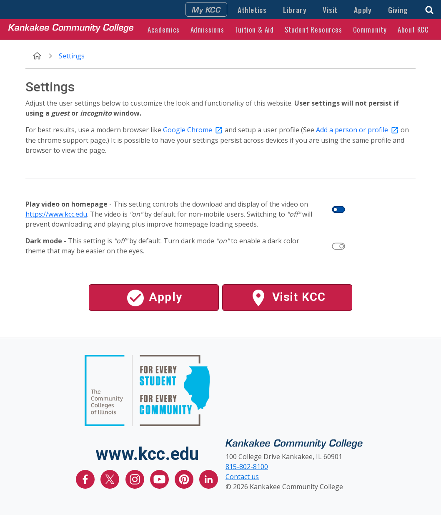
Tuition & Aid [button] (254, 29)
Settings (72, 56)
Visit (330, 9)
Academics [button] (163, 29)
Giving (398, 9)
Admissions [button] (207, 29)
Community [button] (370, 29)
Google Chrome (187, 129)
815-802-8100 (247, 466)
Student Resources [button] (313, 29)
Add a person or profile (352, 129)
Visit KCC (287, 298)
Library (295, 9)
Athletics (252, 9)
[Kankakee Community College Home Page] (71, 29)
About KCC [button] (413, 29)
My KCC (206, 9)
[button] (429, 9)
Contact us (242, 476)
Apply (363, 9)
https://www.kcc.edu (56, 214)
